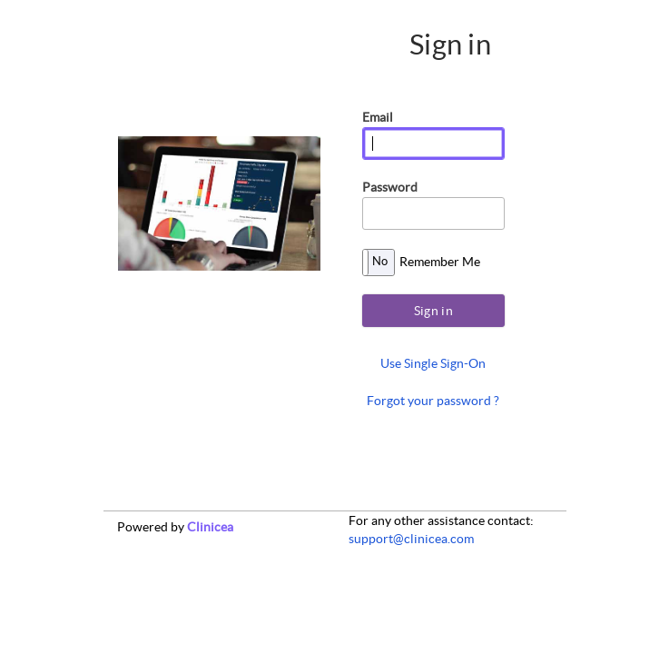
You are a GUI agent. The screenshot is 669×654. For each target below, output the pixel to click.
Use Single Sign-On (433, 363)
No (380, 261)
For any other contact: (441, 520)
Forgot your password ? (433, 400)
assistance (456, 520)
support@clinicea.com (411, 538)
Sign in (433, 310)
